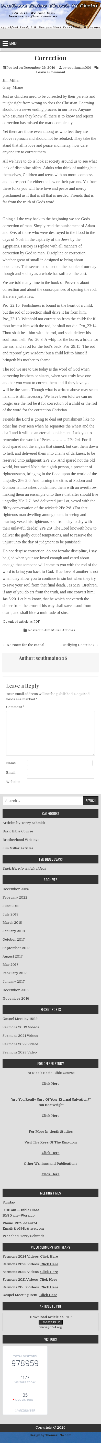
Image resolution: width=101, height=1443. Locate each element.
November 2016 (16, 998)
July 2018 (10, 914)
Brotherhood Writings (21, 840)
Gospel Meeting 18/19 (20, 1019)
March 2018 (12, 922)
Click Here (51, 1084)
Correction (50, 58)
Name (11, 763)
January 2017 (14, 981)
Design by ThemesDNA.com (50, 1435)
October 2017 (14, 939)
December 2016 (16, 990)
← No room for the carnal (23, 645)
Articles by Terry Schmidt (24, 823)
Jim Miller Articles (59, 630)
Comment (15, 707)
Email (10, 772)
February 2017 (15, 973)
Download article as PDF (21, 621)
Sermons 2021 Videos (20, 1036)
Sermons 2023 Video (20, 1052)
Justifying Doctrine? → (79, 645)
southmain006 (79, 67)
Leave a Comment (50, 72)
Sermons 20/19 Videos (21, 1027)
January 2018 (14, 931)
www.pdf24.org (50, 1327)
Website (13, 782)
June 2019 (11, 906)
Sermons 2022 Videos (21, 1044)
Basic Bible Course (18, 831)
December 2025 (16, 889)
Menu (13, 43)
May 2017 (10, 965)
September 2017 (16, 948)
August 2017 (13, 956)
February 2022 (15, 897)
